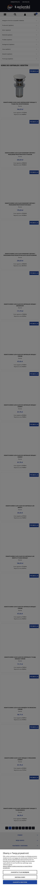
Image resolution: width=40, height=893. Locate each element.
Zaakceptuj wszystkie (20, 882)
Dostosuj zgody (20, 877)
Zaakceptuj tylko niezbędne (20, 872)
